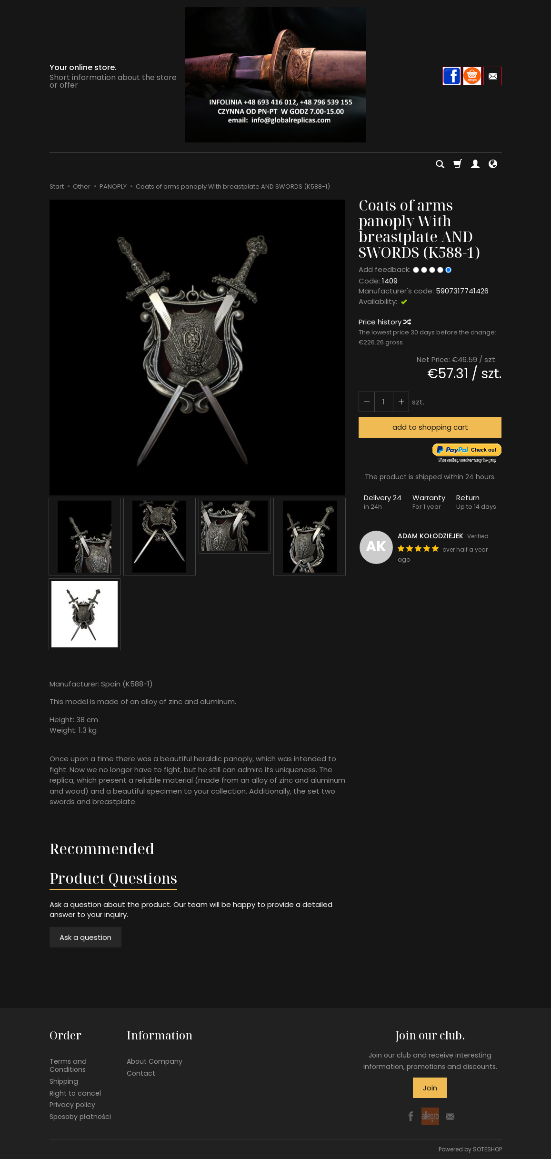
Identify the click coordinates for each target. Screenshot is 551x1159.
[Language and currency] (493, 164)
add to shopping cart (430, 427)
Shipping (64, 1081)
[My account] (475, 164)
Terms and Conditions (68, 1065)
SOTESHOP (487, 1149)
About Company (154, 1061)
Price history (384, 322)
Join (430, 1088)
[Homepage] (275, 74)
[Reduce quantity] (401, 402)
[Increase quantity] (367, 402)
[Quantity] (383, 402)
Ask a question (85, 937)
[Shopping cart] (458, 164)
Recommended (102, 848)
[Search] (440, 164)
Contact (141, 1073)
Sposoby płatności (80, 1116)
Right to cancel (75, 1093)
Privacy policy (72, 1104)
